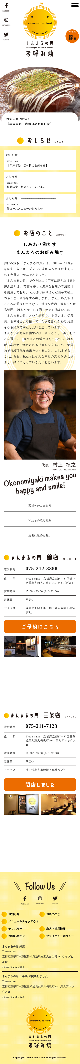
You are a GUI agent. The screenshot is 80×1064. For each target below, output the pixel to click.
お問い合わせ (13, 936)
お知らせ (10, 914)
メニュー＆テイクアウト (20, 922)
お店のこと (50, 914)
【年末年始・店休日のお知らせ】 (29, 124)
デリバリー (12, 929)
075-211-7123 (41, 726)
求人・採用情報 (53, 929)
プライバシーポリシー (57, 936)
